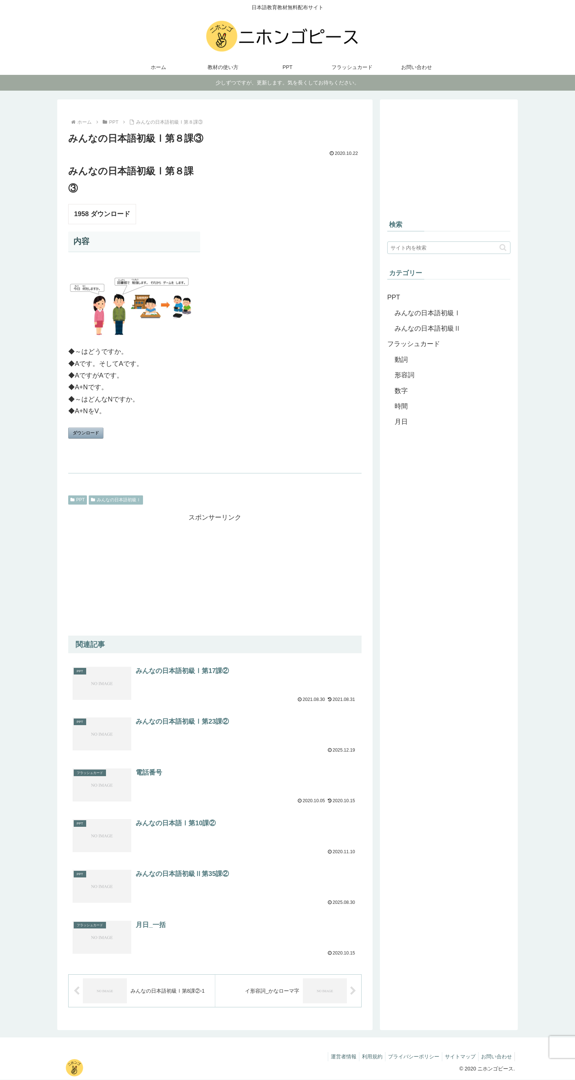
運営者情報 (334, 1057)
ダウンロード (86, 433)
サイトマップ (457, 1057)
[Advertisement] (215, 575)
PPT (77, 499)
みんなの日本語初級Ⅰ (116, 499)
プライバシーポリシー (408, 1057)
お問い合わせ (495, 1057)
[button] (503, 247)
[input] (448, 247)
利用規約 (364, 1057)
